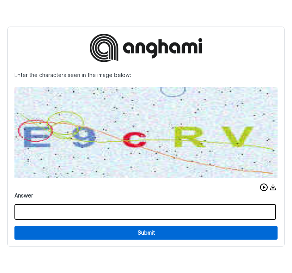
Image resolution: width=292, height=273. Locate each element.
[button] (263, 187)
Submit (146, 232)
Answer (23, 195)
